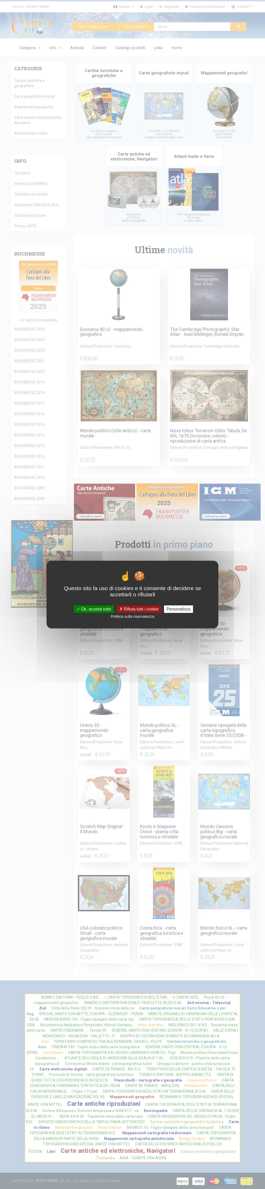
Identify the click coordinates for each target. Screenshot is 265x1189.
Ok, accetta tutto (94, 609)
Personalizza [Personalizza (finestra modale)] (178, 609)
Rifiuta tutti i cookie (139, 609)
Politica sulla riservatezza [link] (132, 616)
